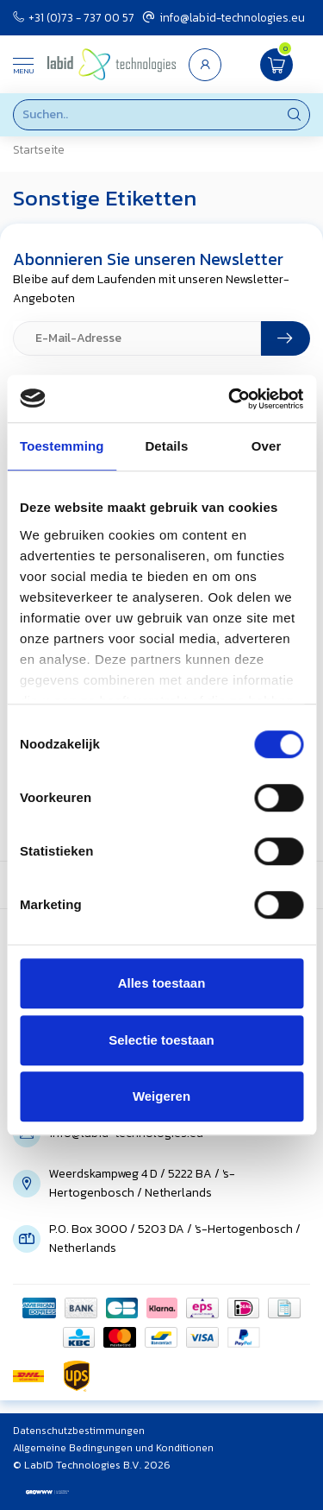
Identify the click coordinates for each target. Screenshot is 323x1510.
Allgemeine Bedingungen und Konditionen (113, 1448)
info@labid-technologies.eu (224, 17)
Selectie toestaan (161, 1040)
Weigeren (161, 1096)
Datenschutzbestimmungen (79, 1430)
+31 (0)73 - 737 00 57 (73, 17)
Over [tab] (267, 446)
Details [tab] (166, 446)
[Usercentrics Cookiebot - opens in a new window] (230, 399)
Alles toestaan (162, 983)
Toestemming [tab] (62, 446)
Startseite (39, 149)
